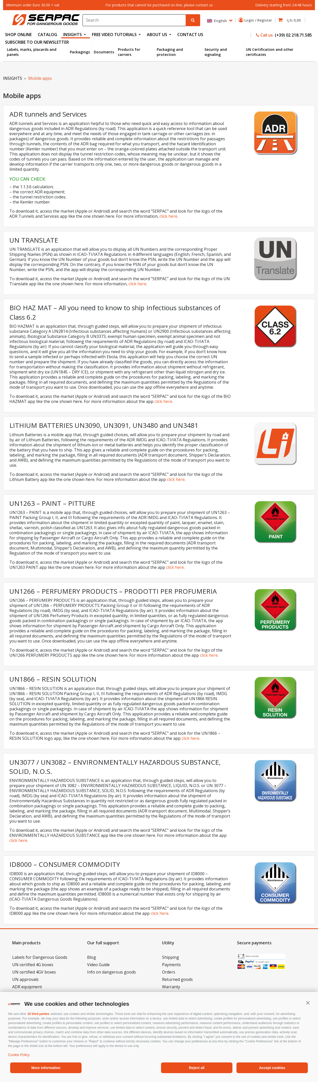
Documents (104, 52)
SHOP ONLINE (18, 34)
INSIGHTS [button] (73, 34)
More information (45, 1068)
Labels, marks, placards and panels (31, 52)
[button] (308, 1003)
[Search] (134, 20)
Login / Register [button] (256, 20)
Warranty (171, 987)
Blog (91, 957)
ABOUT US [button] (157, 34)
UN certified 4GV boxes (34, 972)
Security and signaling (215, 52)
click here (168, 216)
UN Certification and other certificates (269, 52)
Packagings (80, 52)
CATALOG (47, 34)
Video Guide (98, 964)
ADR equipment (27, 987)
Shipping (170, 957)
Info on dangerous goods (111, 972)
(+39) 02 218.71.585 (293, 35)
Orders (168, 972)
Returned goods (177, 979)
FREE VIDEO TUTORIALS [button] (115, 34)
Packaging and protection (170, 52)
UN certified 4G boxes (32, 964)
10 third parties (38, 1014)
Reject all (196, 1068)
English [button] (217, 20)
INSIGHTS (12, 78)
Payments (171, 964)
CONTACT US (190, 34)
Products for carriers (129, 52)
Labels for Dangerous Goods (39, 957)
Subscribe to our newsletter (37, 42)
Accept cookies (272, 1068)
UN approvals (25, 979)
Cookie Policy (19, 1055)
